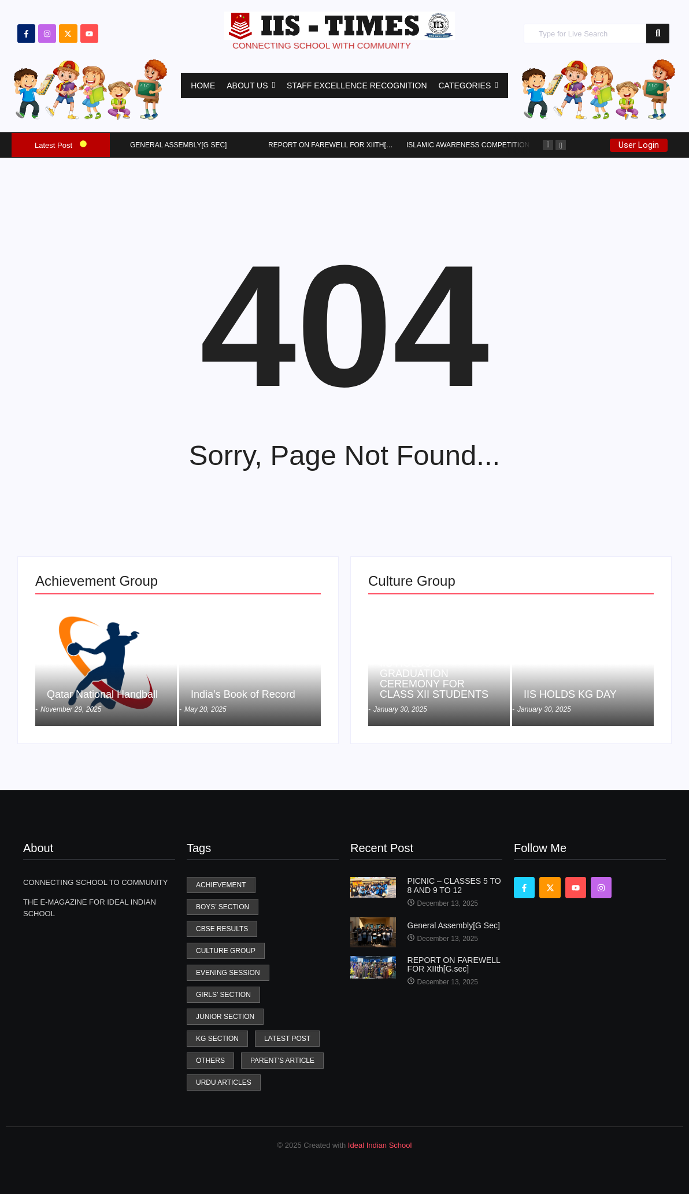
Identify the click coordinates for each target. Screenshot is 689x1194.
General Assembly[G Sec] (178, 145)
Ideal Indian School (380, 1145)
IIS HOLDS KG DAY (570, 694)
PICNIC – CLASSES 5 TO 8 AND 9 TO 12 (454, 885)
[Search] (585, 34)
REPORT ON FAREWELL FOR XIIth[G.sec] (339, 145)
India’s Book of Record (243, 694)
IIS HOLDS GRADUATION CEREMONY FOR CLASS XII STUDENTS (434, 679)
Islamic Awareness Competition (467, 145)
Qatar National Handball (102, 694)
